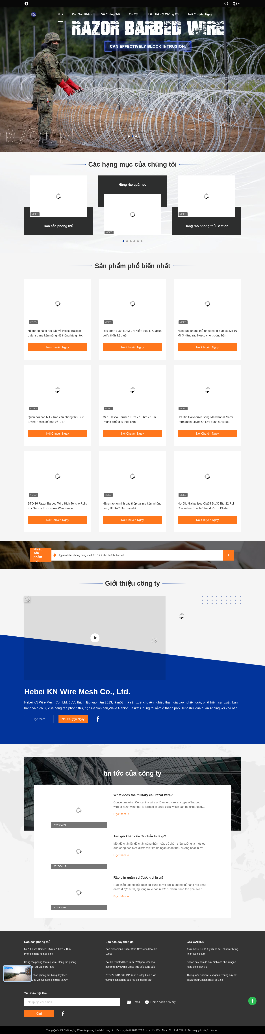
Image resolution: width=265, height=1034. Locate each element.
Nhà (60, 14)
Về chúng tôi (110, 14)
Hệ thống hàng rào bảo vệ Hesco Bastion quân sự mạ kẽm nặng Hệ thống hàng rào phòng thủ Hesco (55, 333)
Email (133, 1002)
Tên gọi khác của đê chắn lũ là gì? (140, 836)
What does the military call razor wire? (143, 795)
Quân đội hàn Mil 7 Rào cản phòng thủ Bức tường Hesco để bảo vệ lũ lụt (56, 419)
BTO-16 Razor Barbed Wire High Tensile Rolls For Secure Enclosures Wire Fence (57, 506)
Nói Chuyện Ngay (200, 14)
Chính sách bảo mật (160, 1002)
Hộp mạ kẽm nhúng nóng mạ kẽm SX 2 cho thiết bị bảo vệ (91, 555)
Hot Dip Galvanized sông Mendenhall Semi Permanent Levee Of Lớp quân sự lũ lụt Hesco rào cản (205, 420)
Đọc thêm (38, 719)
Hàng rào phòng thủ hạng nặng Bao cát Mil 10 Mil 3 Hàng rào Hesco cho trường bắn (207, 333)
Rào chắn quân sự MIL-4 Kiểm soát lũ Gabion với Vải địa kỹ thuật (132, 333)
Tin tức (134, 14)
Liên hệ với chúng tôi (163, 14)
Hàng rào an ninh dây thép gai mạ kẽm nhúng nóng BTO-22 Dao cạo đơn (132, 506)
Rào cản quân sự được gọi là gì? (139, 877)
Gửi (39, 1013)
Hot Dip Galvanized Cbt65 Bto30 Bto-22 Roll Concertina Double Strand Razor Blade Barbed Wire (206, 506)
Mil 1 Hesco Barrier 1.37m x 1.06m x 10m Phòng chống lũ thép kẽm (129, 419)
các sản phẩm (82, 14)
